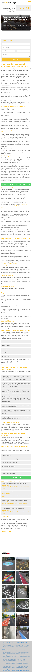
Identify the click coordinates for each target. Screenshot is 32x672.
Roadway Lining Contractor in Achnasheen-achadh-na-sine (16, 652)
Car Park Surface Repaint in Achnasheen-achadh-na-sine (15, 663)
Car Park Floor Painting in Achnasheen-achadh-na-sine (15, 662)
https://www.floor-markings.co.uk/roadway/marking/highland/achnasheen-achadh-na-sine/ (16, 487)
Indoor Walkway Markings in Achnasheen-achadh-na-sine (15, 667)
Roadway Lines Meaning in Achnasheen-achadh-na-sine (15, 653)
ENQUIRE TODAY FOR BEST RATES (16, 184)
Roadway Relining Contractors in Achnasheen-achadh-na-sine (16, 656)
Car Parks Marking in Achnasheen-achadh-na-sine (14, 659)
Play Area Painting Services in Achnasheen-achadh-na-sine (16, 645)
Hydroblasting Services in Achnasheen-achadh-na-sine (14, 669)
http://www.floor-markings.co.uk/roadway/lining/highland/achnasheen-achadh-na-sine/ (15, 206)
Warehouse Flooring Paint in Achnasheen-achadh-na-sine (15, 666)
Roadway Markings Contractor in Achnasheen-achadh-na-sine (16, 650)
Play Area (4, 643)
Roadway (4, 649)
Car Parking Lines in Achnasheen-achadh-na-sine (14, 660)
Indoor (3, 664)
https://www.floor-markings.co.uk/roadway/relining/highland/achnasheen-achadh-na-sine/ (15, 512)
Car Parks (4, 657)
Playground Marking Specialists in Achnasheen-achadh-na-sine (16, 647)
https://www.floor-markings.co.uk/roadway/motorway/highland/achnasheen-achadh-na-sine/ (14, 503)
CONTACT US (16, 477)
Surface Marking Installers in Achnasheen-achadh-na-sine (14, 642)
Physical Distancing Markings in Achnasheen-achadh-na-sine (15, 670)
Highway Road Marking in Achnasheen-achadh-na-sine (15, 655)
